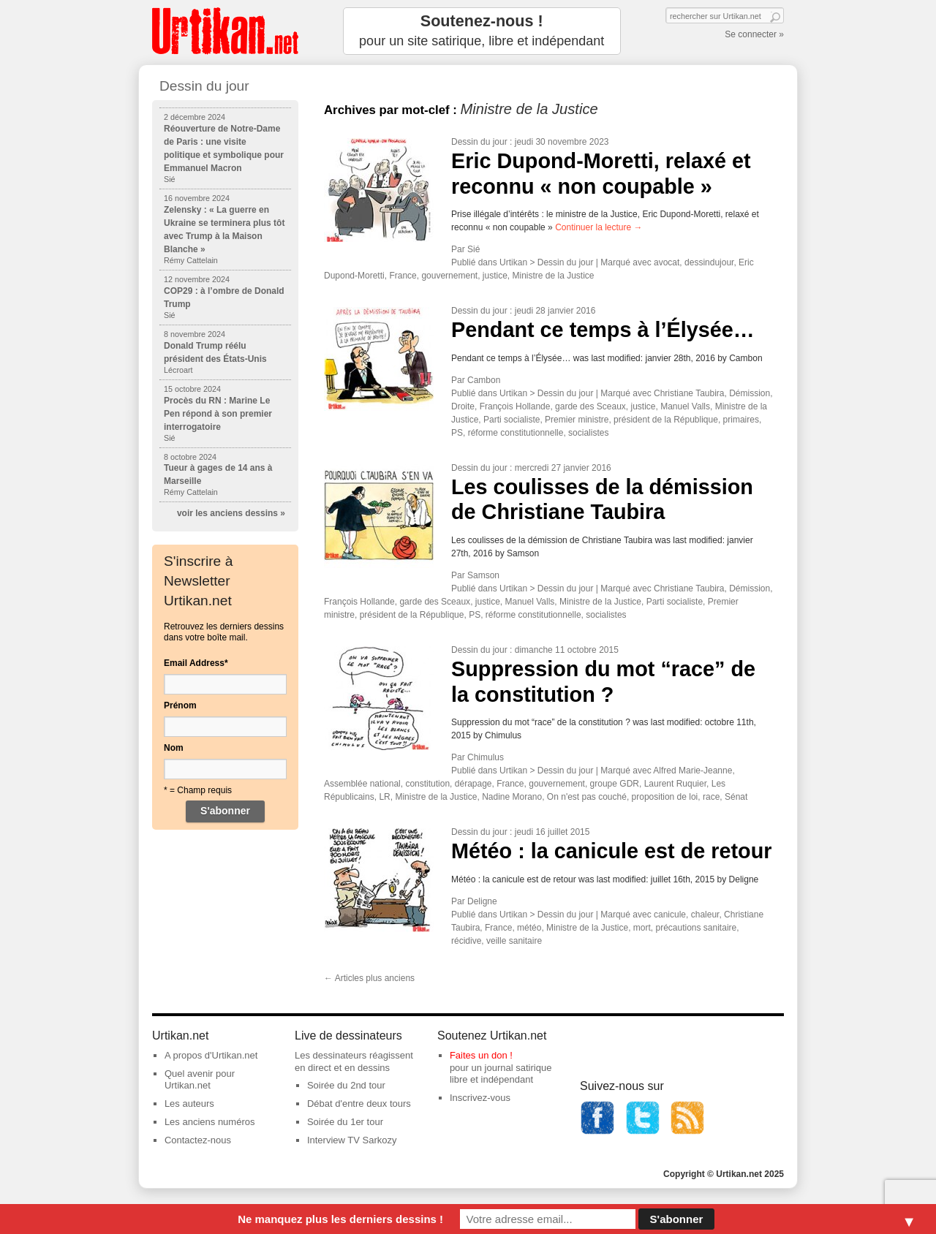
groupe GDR (614, 784)
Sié (473, 249)
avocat (666, 262)
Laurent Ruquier (675, 784)
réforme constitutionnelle (516, 433)
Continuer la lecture (598, 227)
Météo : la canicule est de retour (611, 851)
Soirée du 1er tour (345, 1121)
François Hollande (515, 406)
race (711, 797)
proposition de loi (665, 797)
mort (642, 928)
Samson (483, 575)
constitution (427, 784)
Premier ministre (576, 420)
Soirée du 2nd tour (346, 1085)
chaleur (705, 914)
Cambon (483, 380)
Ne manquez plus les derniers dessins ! (340, 1219)
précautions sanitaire (695, 928)
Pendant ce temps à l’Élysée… (603, 329)
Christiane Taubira (689, 393)
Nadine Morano (512, 797)
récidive (466, 941)
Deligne (482, 901)
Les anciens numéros (210, 1121)
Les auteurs (189, 1103)
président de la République (666, 420)
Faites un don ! (481, 1055)
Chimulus (485, 757)
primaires (741, 420)
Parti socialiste (511, 420)
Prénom (180, 705)
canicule (670, 914)
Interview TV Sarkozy (352, 1140)
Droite (463, 406)
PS (457, 433)
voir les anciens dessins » (231, 513)
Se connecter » (754, 34)
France (402, 275)
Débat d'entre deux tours (359, 1103)
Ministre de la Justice (554, 275)
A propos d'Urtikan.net (211, 1055)
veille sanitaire (514, 941)
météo (529, 928)
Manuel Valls (685, 406)
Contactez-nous (198, 1140)
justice (495, 275)
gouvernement (449, 275)
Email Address (196, 663)
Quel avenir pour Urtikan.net (200, 1079)
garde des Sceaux (590, 406)
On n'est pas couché (587, 797)
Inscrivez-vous (480, 1097)
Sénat (736, 797)
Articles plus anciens (369, 978)
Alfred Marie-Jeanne (692, 770)
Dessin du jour (479, 142)
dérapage (473, 784)
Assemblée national (362, 784)
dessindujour (708, 262)
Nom (174, 748)
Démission (749, 393)
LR (384, 797)
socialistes (588, 433)
